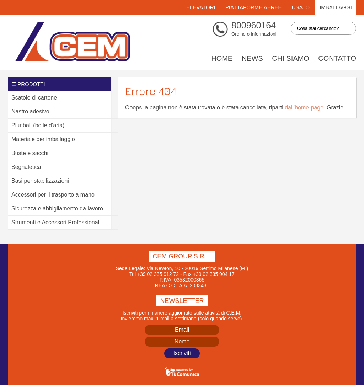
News (252, 58)
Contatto (337, 58)
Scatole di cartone (34, 98)
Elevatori (200, 7)
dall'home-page (304, 108)
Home (221, 58)
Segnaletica (26, 167)
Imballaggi (336, 7)
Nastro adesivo (30, 111)
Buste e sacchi (29, 153)
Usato (301, 7)
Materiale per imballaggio (43, 139)
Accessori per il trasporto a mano (53, 195)
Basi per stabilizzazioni (40, 181)
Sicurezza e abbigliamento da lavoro (57, 208)
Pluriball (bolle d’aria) (37, 125)
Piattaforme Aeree (253, 7)
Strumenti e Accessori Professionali (56, 222)
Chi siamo (290, 58)
